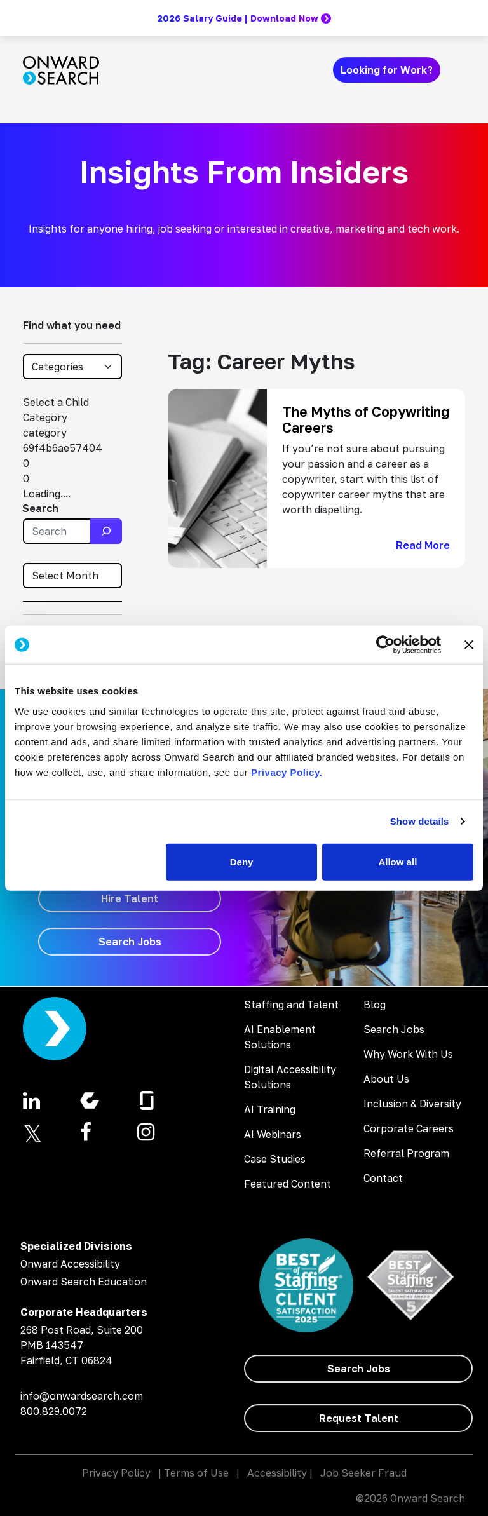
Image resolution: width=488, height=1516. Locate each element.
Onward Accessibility (70, 1263)
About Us (386, 1079)
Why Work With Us (408, 1054)
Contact (383, 1178)
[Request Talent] (358, 1418)
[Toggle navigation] (457, 70)
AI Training (269, 1109)
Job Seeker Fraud (363, 1472)
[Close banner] (468, 644)
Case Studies (275, 1159)
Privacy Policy (116, 1472)
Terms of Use (196, 1472)
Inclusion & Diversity (412, 1103)
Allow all (397, 861)
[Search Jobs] (129, 942)
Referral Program (406, 1153)
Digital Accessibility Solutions (290, 1077)
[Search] (106, 531)
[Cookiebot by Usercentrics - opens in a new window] (385, 644)
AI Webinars (272, 1134)
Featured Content (287, 1183)
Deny (242, 861)
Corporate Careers (408, 1128)
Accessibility (277, 1472)
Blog (374, 1004)
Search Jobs (393, 1029)
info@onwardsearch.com (81, 1396)
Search (40, 508)
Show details (419, 821)
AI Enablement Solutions (280, 1037)
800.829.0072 (53, 1411)
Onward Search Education (83, 1281)
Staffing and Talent (291, 1004)
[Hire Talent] (129, 898)
